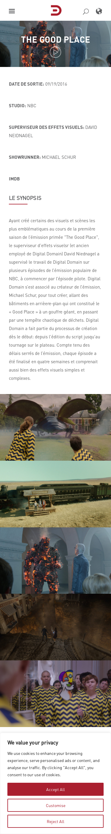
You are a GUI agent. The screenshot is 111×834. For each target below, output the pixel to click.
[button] (12, 11)
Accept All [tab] (55, 789)
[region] (55, 783)
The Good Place (55, 39)
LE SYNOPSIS (25, 198)
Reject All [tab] (55, 821)
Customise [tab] (55, 805)
